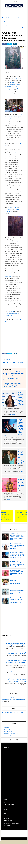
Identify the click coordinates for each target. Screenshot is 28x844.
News (8, 359)
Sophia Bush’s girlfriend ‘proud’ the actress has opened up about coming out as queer (17, 536)
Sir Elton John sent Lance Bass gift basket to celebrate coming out (21, 483)
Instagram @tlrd (21, 712)
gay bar (12, 84)
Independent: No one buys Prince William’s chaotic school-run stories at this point (16, 662)
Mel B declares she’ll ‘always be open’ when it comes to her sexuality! (21, 398)
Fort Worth (13, 82)
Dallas (9, 269)
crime (14, 361)
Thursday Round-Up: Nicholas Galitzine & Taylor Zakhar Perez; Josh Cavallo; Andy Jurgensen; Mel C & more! (15, 679)
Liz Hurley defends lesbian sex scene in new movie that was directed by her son (16, 600)
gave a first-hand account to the (13, 241)
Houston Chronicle (13, 207)
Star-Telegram (9, 209)
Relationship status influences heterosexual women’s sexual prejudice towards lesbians (17, 582)
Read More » (12, 414)
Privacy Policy (7, 735)
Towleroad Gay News (14, 5)
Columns (6, 807)
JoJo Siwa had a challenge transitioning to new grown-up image (17, 591)
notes (12, 311)
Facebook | (13, 712)
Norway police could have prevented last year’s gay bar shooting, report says (12, 385)
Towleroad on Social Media (11, 733)
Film (5, 802)
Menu (15, 2)
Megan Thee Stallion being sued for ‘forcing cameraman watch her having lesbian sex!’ (17, 555)
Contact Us (7, 729)
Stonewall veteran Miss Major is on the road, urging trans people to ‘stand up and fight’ (13, 373)
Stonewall (18, 78)
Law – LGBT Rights (9, 804)
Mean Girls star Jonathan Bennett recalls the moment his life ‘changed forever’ (17, 564)
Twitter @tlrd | (6, 712)
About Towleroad (8, 731)
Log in (18, 840)
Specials (6, 809)
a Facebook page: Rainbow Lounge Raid (13, 313)
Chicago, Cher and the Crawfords (17, 671)
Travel (5, 799)
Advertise (6, 727)
